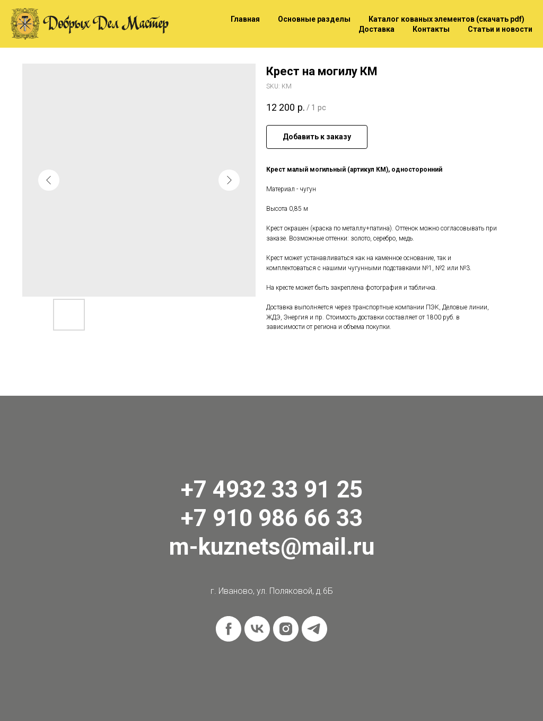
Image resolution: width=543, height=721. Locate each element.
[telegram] (314, 629)
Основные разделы (314, 19)
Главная (245, 19)
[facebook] (228, 629)
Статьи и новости (500, 29)
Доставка (376, 29)
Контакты (431, 29)
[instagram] (286, 629)
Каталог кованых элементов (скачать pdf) (446, 19)
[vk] (257, 629)
